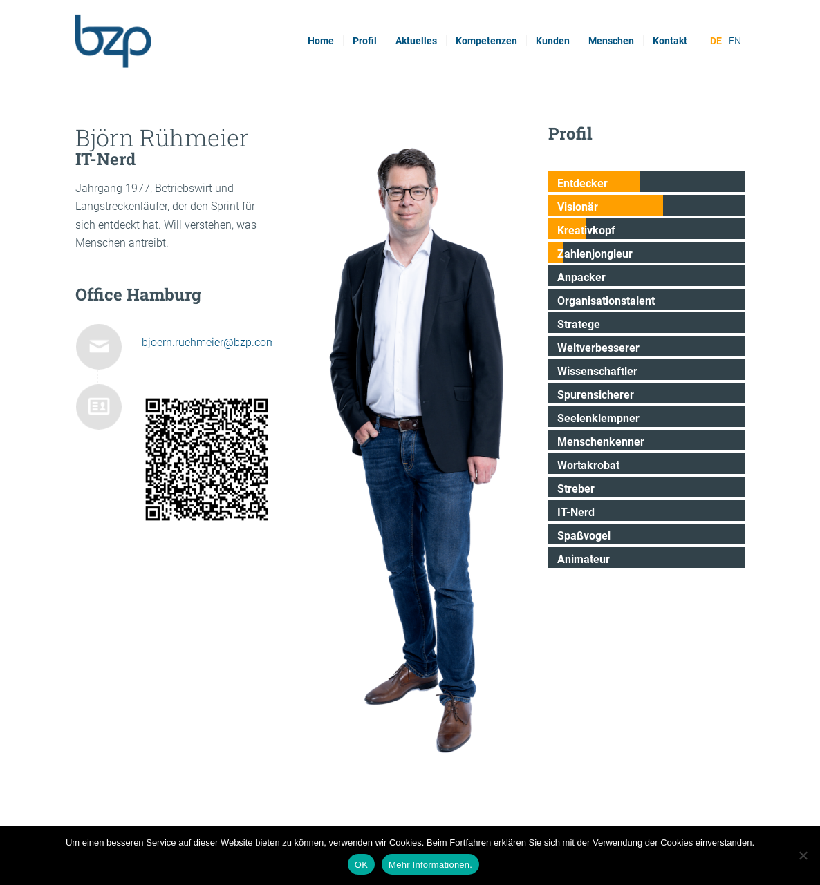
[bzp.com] (164, 41)
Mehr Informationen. (430, 864)
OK (361, 864)
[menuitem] (321, 41)
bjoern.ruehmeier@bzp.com (209, 342)
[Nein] (803, 855)
